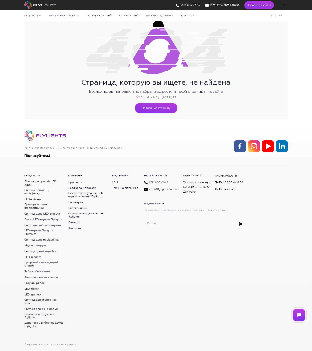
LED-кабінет (32, 199)
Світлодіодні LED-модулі (41, 309)
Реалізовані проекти (64, 15)
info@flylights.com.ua (161, 189)
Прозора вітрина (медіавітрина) (36, 206)
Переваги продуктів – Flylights (39, 315)
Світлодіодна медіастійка (41, 239)
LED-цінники (32, 294)
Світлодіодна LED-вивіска (42, 213)
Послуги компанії (98, 15)
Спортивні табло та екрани (42, 225)
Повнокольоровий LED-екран (40, 183)
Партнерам (76, 202)
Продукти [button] (31, 15)
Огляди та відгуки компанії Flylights (86, 215)
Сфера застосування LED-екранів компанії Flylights (86, 194)
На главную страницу (156, 108)
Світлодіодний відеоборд (41, 251)
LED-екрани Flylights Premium (38, 232)
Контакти (187, 15)
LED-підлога (33, 257)
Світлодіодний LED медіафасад (37, 191)
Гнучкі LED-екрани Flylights (43, 219)
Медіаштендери (35, 245)
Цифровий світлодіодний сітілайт (41, 264)
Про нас (73, 182)
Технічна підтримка (159, 15)
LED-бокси (31, 288)
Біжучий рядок (34, 283)
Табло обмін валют (37, 271)
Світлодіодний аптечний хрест (40, 301)
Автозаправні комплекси (41, 277)
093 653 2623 (156, 182)
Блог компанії (128, 15)
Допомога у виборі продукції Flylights (44, 324)
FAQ (115, 182)
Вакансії (74, 222)
